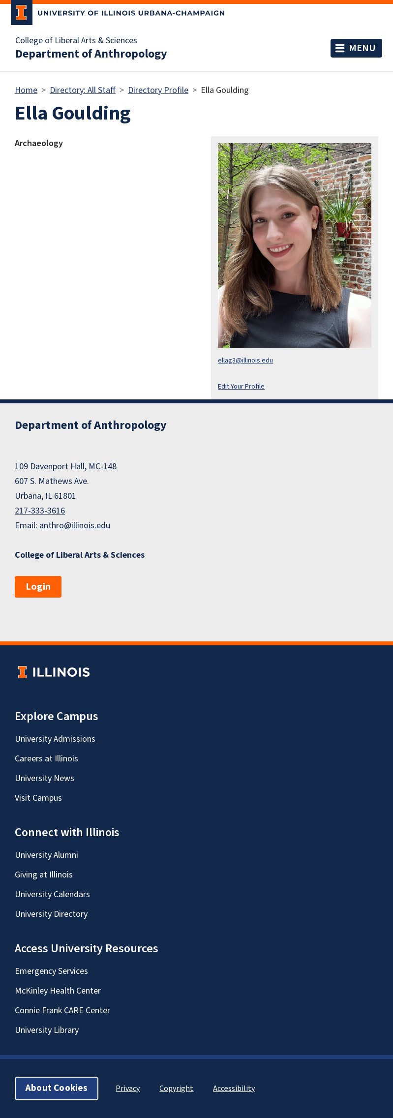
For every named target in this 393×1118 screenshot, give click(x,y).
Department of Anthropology (91, 54)
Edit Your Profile (241, 386)
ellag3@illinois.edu (245, 360)
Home (26, 90)
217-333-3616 (40, 511)
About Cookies (57, 1088)
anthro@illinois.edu (74, 525)
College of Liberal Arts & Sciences (76, 41)
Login (38, 587)
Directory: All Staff (83, 90)
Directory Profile (158, 90)
